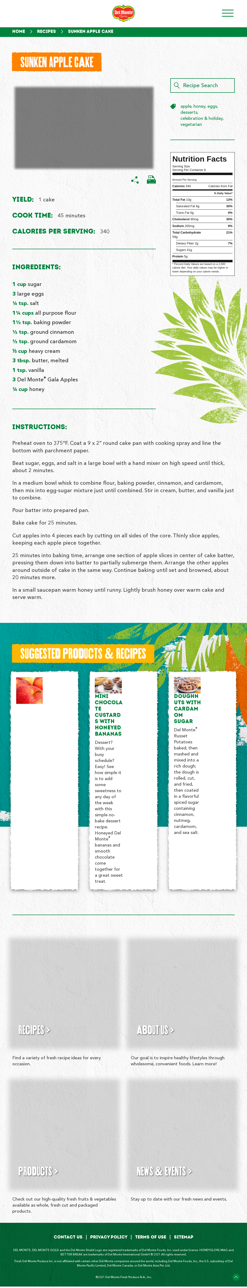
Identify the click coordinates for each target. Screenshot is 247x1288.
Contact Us (68, 1238)
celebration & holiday (201, 119)
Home (18, 31)
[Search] (176, 86)
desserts (188, 113)
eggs (212, 107)
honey (199, 107)
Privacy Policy (108, 1238)
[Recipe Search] (202, 86)
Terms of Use (150, 1238)
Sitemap (183, 1238)
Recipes (46, 31)
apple (186, 107)
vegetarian (191, 125)
